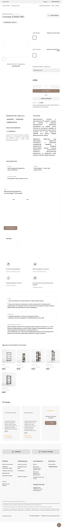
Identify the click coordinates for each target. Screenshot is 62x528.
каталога (48, 326)
